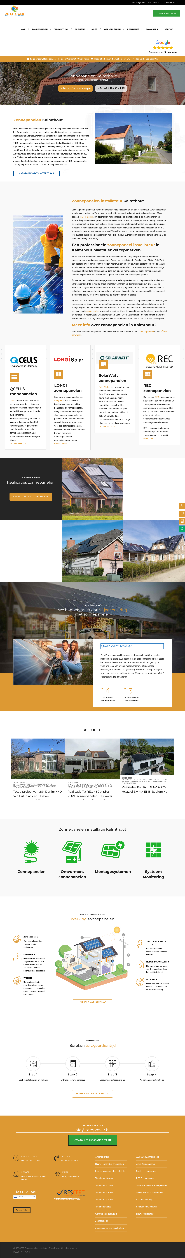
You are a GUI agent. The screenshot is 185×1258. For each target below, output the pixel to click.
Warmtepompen (112, 29)
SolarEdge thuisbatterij (146, 1206)
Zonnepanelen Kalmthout (96, 80)
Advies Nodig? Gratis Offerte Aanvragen (144, 3)
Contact (169, 29)
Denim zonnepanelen (24, 784)
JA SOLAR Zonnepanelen (153, 781)
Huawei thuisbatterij (145, 1214)
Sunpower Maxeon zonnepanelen (151, 1185)
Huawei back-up (44, 784)
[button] (163, 46)
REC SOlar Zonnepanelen (100, 786)
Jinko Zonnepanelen (145, 1164)
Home (22, 29)
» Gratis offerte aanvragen (76, 88)
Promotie (80, 29)
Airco (94, 29)
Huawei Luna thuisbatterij (27, 786)
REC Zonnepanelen (145, 1178)
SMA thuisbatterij (144, 1199)
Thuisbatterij (61, 29)
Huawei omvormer (77, 786)
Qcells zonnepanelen (146, 1171)
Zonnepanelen (40, 29)
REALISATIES (133, 29)
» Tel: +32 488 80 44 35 (111, 88)
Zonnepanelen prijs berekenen (150, 1192)
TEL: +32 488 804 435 (170, 3)
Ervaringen (152, 29)
